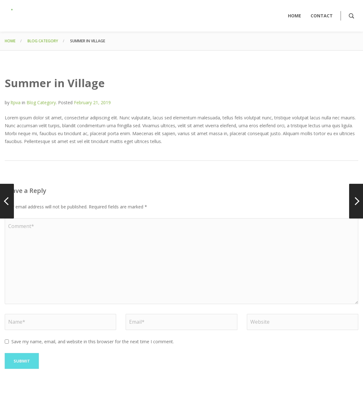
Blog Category (42, 41)
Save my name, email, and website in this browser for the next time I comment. (92, 342)
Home (10, 41)
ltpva (16, 102)
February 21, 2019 (92, 102)
